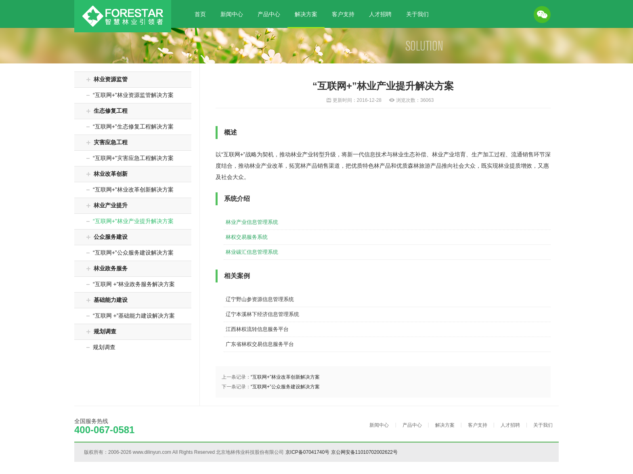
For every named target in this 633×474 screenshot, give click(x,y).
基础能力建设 (107, 300)
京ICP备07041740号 (307, 452)
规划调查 (101, 331)
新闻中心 (231, 14)
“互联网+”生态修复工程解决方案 (130, 126)
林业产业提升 (107, 205)
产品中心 (269, 14)
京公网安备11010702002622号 (364, 452)
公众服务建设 (107, 237)
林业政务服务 (107, 268)
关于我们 (417, 14)
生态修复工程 (107, 110)
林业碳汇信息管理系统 (252, 252)
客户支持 (343, 14)
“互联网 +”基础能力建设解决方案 (130, 315)
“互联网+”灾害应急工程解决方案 (130, 158)
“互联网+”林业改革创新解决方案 (130, 189)
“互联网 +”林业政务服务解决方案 (130, 284)
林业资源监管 (107, 79)
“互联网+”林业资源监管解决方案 (130, 95)
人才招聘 (380, 14)
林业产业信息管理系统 (252, 222)
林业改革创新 (107, 174)
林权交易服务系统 (247, 237)
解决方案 (306, 14)
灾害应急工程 (107, 142)
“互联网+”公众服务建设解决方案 (130, 252)
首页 (200, 14)
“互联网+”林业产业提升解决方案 (130, 221)
